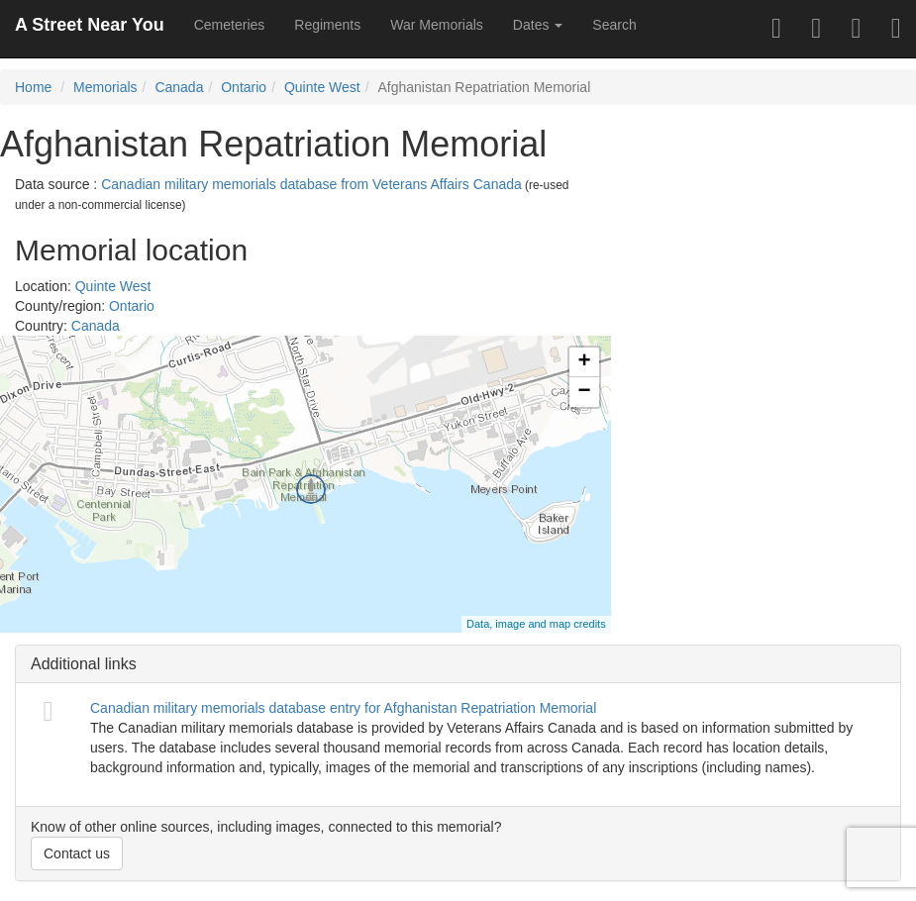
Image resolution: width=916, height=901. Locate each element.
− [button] (584, 392)
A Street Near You (89, 25)
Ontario (243, 87)
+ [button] (584, 362)
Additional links (84, 663)
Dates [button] (537, 25)
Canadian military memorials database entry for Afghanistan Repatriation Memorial (343, 708)
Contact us (77, 853)
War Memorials (436, 25)
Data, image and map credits (536, 624)
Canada (178, 87)
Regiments (327, 25)
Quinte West (322, 87)
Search (614, 25)
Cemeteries (229, 25)
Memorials (105, 87)
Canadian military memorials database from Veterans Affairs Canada (311, 184)
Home (33, 87)
